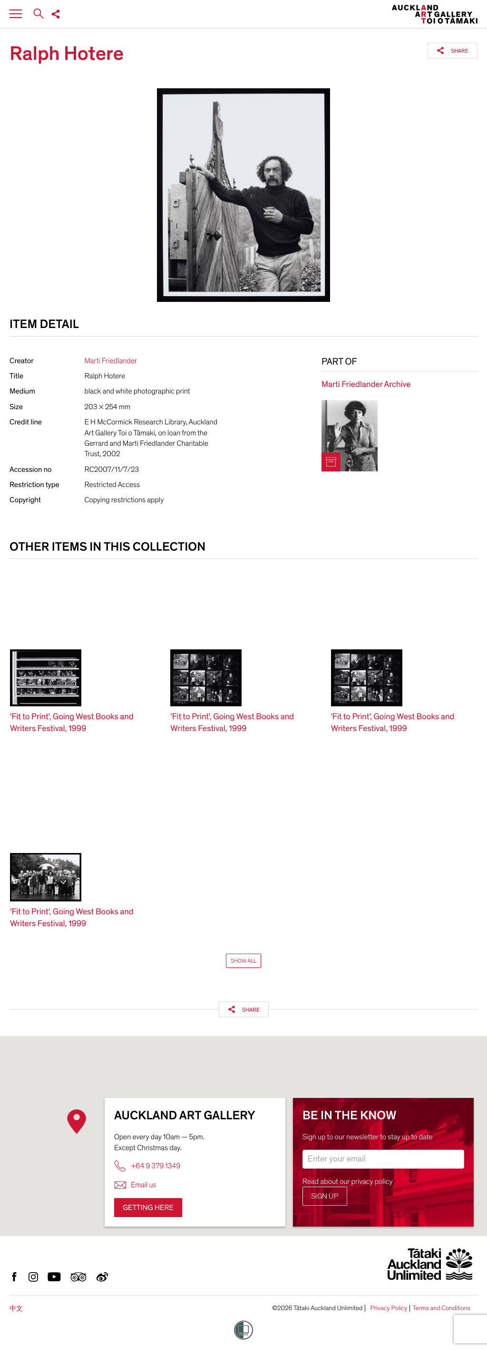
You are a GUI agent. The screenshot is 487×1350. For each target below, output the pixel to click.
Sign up (325, 1196)
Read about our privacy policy (347, 1181)
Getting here (148, 1207)
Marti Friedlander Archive (365, 384)
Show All (243, 961)
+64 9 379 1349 (147, 1166)
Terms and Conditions (441, 1308)
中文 (16, 1308)
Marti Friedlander (111, 361)
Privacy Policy (388, 1308)
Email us (135, 1185)
